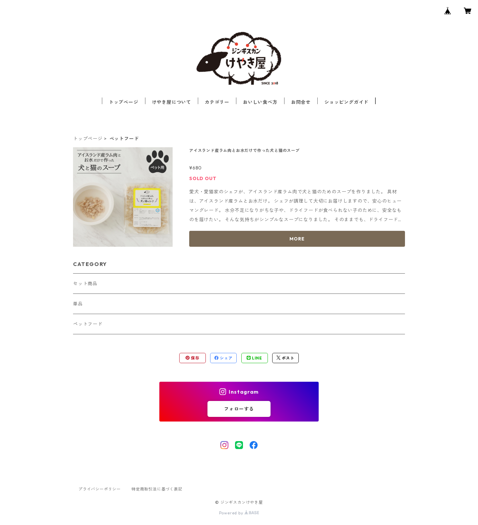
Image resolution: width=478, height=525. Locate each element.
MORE (296, 239)
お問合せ (301, 102)
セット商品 (85, 284)
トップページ (123, 102)
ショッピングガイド (346, 102)
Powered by (239, 512)
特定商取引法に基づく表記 (157, 489)
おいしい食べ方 (260, 102)
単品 (78, 304)
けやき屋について (171, 102)
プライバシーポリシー (99, 489)
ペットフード (88, 324)
